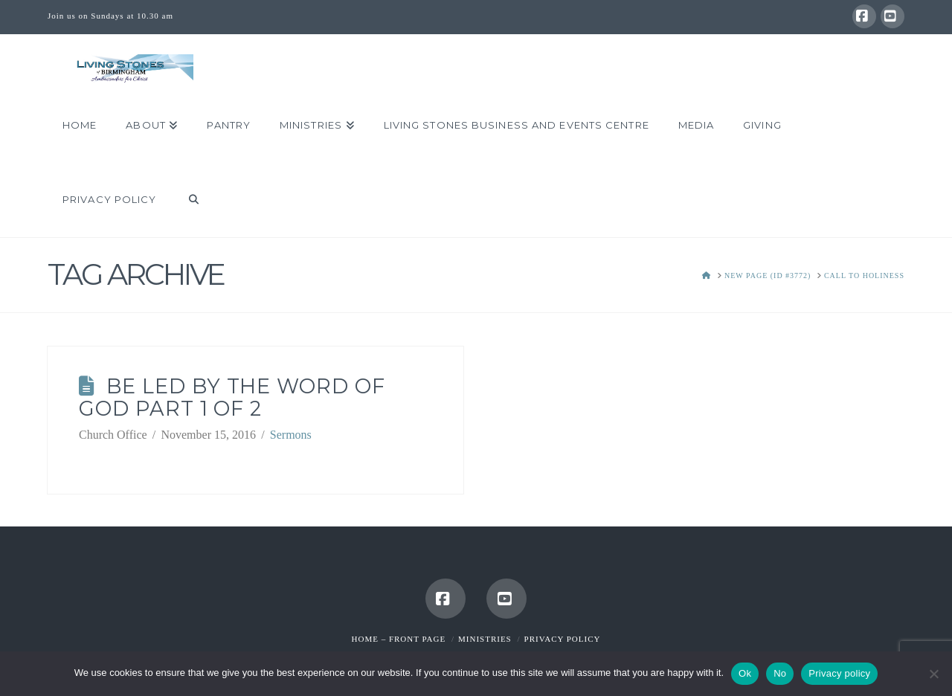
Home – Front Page (399, 638)
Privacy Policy (562, 638)
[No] (933, 673)
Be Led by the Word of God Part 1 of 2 (232, 397)
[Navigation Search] (185, 200)
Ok (745, 673)
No (780, 673)
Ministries (485, 638)
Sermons (291, 434)
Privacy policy (839, 673)
